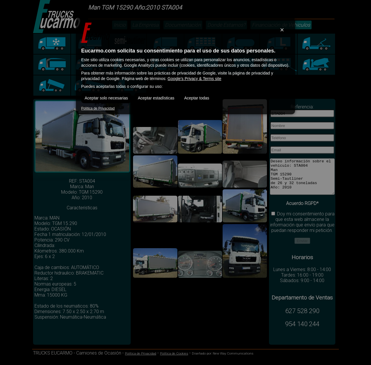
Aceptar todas (196, 98)
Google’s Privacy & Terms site (194, 78)
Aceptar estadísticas (156, 98)
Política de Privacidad (97, 108)
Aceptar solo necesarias (106, 98)
